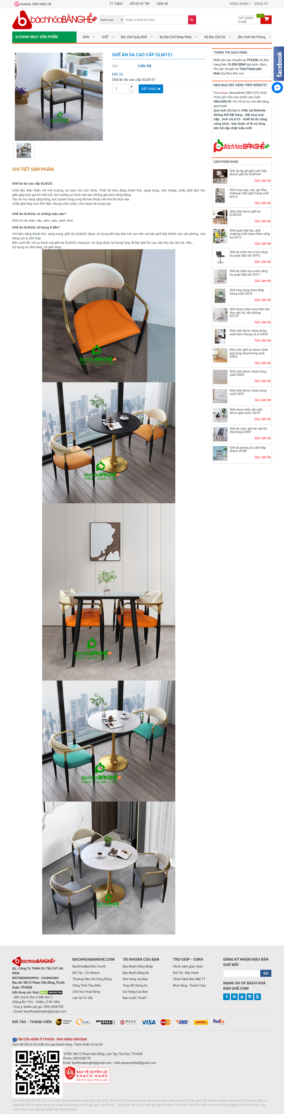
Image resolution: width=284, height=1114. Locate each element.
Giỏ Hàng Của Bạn (135, 991)
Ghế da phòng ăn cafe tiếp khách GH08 (248, 449)
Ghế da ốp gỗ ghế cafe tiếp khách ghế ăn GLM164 (248, 172)
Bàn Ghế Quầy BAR (134, 37)
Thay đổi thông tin (135, 985)
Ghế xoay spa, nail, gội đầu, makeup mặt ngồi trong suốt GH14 (249, 193)
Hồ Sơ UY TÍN (139, 4)
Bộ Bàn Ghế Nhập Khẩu (176, 37)
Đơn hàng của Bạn (135, 979)
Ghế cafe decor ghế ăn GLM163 (245, 213)
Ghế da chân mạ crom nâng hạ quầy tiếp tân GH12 (249, 253)
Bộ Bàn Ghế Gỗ (215, 37)
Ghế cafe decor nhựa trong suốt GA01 (248, 392)
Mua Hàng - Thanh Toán (189, 985)
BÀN (86, 37)
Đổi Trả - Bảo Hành (186, 973)
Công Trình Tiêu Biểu (86, 985)
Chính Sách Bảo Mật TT (189, 979)
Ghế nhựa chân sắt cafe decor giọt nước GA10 (246, 411)
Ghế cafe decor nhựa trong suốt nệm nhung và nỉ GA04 (249, 332)
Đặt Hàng (151, 89)
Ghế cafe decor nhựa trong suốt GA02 (248, 373)
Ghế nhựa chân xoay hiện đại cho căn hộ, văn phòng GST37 (250, 312)
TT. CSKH (115, 4)
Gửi (265, 973)
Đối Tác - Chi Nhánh (85, 973)
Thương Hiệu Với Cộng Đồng (91, 979)
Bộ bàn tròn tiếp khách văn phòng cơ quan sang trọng (146, 1100)
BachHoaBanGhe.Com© (89, 966)
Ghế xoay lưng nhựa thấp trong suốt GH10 (247, 291)
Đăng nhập (239, 4)
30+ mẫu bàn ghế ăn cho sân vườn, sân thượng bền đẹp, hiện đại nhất (60, 1100)
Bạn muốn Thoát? (135, 998)
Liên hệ (162, 4)
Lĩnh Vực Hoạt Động (86, 991)
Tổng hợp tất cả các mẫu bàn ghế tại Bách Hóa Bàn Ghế (155, 1105)
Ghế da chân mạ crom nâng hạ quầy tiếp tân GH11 (249, 272)
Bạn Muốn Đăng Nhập (138, 966)
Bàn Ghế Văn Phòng (251, 37)
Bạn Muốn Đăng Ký (136, 973)
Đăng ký (261, 4)
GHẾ (105, 37)
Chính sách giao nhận (188, 966)
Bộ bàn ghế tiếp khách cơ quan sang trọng (215, 1100)
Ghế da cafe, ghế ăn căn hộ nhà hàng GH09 (248, 430)
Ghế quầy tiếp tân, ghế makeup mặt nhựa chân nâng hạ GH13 (250, 234)
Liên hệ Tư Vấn (82, 998)
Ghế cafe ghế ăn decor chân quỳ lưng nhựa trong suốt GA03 (249, 353)
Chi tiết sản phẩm (33, 169)
